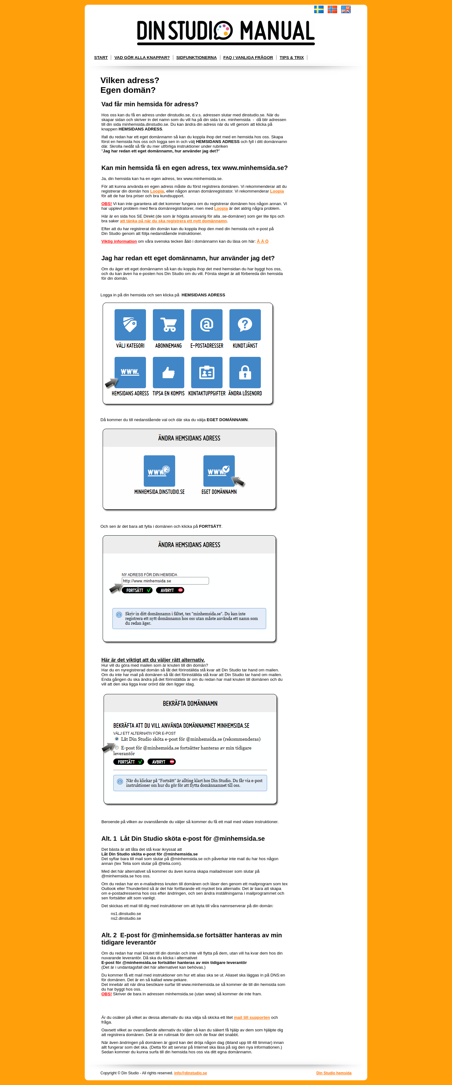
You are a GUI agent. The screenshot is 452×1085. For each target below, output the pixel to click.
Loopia (157, 191)
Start (101, 57)
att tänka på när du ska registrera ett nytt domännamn (173, 221)
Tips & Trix (292, 57)
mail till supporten (252, 1017)
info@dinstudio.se (190, 1073)
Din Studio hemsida (334, 1073)
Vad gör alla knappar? (142, 57)
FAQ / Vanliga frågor (248, 57)
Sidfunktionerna (196, 57)
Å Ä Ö (262, 241)
